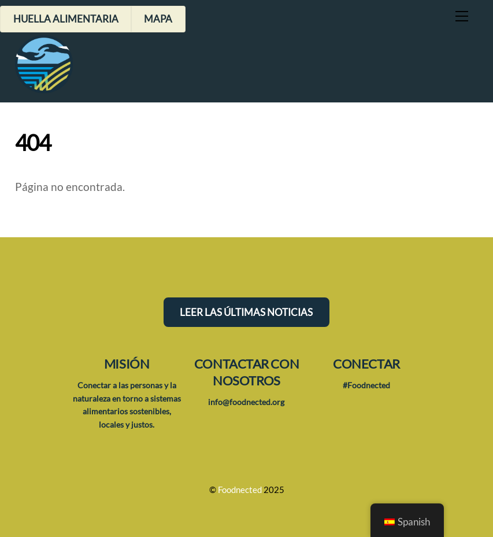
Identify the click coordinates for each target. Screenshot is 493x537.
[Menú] (461, 15)
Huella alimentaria (65, 19)
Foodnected (240, 490)
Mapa (158, 19)
